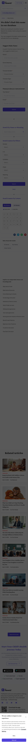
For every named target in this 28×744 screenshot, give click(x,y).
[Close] (26, 717)
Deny (14, 735)
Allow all (14, 740)
